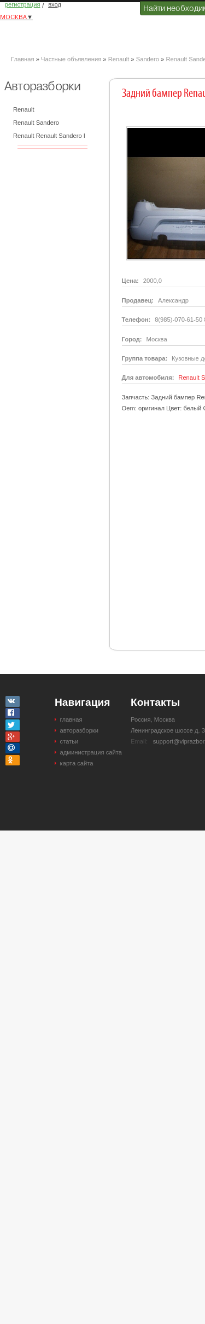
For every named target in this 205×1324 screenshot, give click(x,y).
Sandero (147, 59)
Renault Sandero (36, 122)
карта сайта (76, 763)
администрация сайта (91, 752)
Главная (22, 59)
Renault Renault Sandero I (49, 135)
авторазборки (79, 730)
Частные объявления (71, 59)
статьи (69, 741)
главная (71, 719)
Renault (119, 59)
